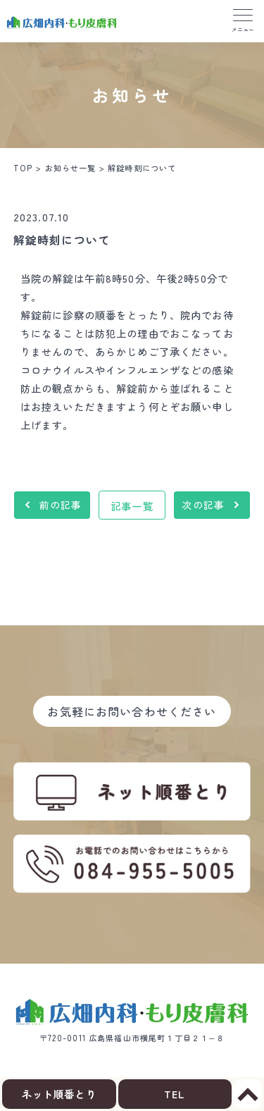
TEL (174, 1093)
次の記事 (203, 505)
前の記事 (60, 505)
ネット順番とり (59, 1093)
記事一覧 (132, 505)
